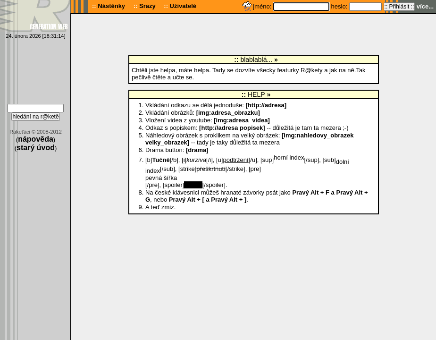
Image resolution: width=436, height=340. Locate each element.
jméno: (263, 6)
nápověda (35, 139)
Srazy (147, 5)
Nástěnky (111, 5)
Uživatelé (183, 5)
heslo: (340, 6)
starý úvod (36, 148)
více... (425, 6)
